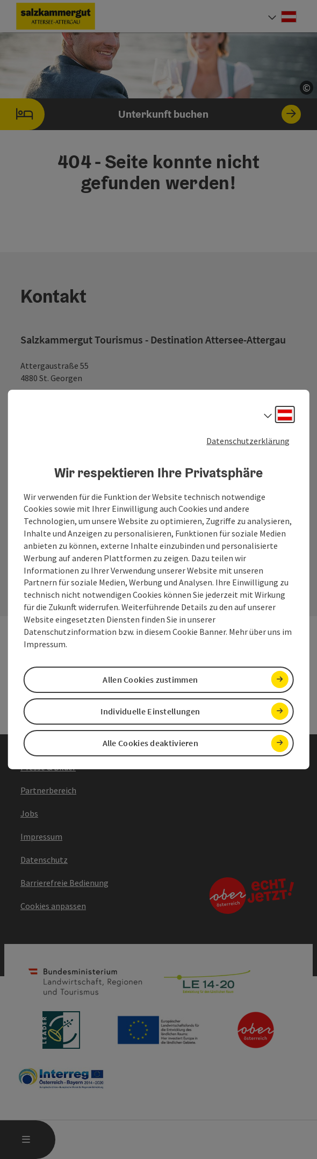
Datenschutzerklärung (248, 440)
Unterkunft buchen (150, 114)
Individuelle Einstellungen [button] (150, 711)
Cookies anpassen (53, 905)
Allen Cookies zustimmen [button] (150, 679)
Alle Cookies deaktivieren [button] (151, 743)
